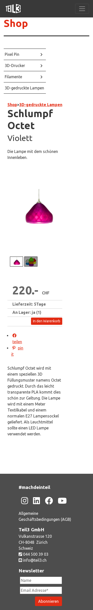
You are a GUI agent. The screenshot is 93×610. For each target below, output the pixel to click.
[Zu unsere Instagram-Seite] (24, 500)
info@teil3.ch (33, 560)
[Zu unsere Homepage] (13, 8)
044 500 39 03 (33, 554)
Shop (12, 104)
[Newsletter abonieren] (48, 601)
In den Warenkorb (46, 321)
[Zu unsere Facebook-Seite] (49, 500)
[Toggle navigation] (82, 9)
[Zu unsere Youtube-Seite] (62, 500)
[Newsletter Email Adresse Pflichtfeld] (41, 590)
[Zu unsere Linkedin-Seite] (36, 500)
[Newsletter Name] (41, 580)
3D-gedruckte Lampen (40, 104)
